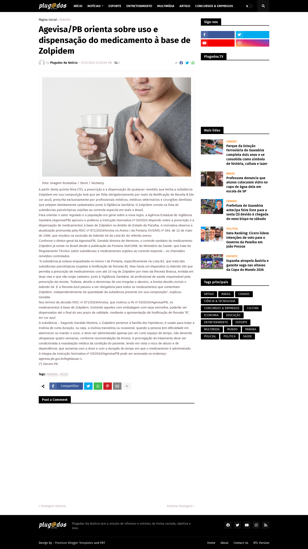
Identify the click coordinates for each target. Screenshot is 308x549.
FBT (102, 543)
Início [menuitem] (78, 6)
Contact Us (241, 543)
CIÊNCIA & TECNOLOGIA (219, 301)
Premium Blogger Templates (74, 543)
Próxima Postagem (179, 506)
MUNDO (232, 329)
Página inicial (48, 19)
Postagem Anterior (53, 506)
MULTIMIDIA (212, 329)
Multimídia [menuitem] (165, 6)
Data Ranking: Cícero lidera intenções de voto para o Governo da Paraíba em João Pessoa (247, 239)
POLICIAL (210, 336)
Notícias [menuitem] (94, 6)
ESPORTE (241, 322)
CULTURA (253, 308)
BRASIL (226, 294)
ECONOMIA (211, 315)
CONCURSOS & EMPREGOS (221, 308)
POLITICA (229, 336)
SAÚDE (63, 374)
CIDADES (244, 294)
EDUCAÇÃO (233, 315)
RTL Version (261, 543)
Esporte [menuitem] (114, 6)
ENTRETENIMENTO (216, 322)
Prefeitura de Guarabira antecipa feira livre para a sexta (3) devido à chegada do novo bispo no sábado (247, 212)
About (224, 543)
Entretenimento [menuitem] (139, 6)
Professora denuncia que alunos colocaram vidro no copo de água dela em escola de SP (247, 184)
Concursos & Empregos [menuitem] (214, 6)
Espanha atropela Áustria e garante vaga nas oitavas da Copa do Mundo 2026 (247, 265)
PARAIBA (65, 19)
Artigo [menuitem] (184, 6)
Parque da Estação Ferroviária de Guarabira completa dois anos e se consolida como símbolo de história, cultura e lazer (246, 155)
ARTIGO (209, 294)
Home (211, 543)
